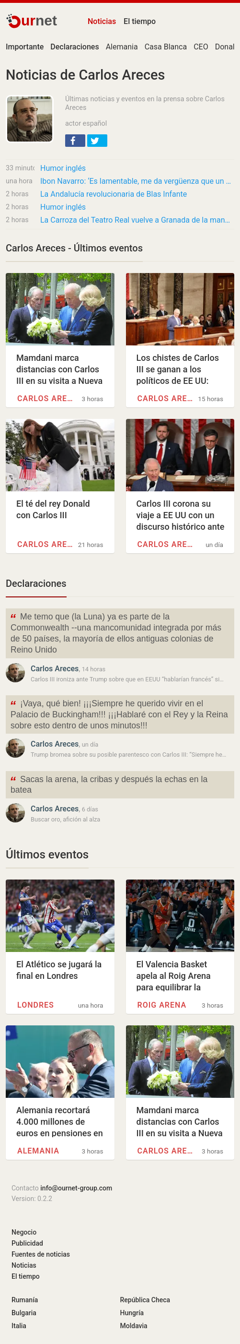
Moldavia (134, 1326)
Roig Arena (162, 1005)
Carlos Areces (47, 398)
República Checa (145, 1300)
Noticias (102, 21)
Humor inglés (63, 168)
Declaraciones (36, 583)
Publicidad (27, 1243)
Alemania (122, 46)
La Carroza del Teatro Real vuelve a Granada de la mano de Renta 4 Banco (137, 220)
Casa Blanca (166, 46)
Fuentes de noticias (40, 1254)
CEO (201, 46)
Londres (35, 1005)
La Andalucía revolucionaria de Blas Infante (113, 194)
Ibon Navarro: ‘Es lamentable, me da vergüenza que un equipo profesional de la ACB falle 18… (137, 181)
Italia (18, 1326)
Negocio (23, 1232)
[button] (75, 140)
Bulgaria (23, 1313)
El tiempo (140, 21)
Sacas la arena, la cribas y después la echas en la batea (108, 784)
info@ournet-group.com (76, 1188)
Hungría (132, 1313)
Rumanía (24, 1300)
